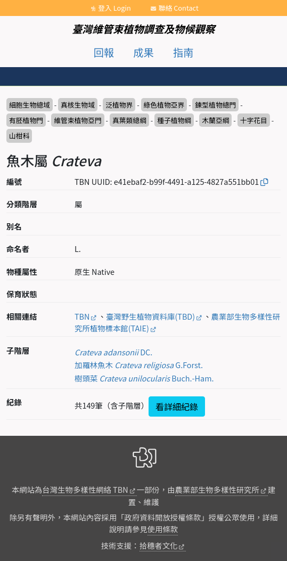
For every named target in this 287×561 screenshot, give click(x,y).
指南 (183, 52)
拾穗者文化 (159, 545)
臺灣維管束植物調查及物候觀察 (143, 28)
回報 (104, 52)
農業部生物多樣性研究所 (217, 489)
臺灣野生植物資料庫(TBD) (150, 316)
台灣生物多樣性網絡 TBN (85, 489)
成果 (143, 52)
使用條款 (162, 528)
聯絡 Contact (179, 8)
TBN (82, 316)
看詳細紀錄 (176, 406)
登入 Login (114, 8)
